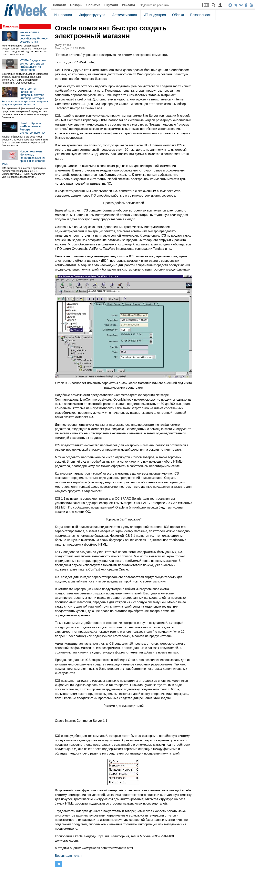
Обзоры (76, 5)
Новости (59, 5)
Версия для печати (68, 855)
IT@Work (111, 5)
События (93, 5)
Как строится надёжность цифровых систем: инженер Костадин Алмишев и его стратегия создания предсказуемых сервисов (25, 96)
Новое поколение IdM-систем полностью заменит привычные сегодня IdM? (24, 158)
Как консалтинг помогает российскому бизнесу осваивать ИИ (34, 37)
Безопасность (201, 15)
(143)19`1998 (63, 45)
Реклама (128, 5)
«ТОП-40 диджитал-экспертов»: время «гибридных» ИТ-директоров (33, 65)
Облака (178, 15)
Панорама (10, 26)
